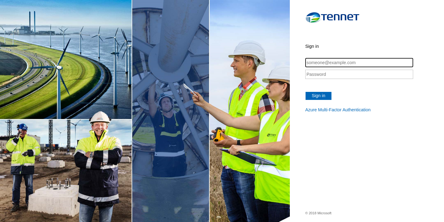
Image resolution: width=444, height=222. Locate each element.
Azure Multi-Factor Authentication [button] (338, 109)
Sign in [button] (318, 95)
